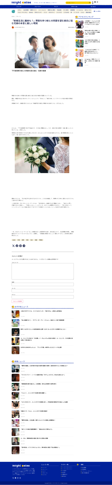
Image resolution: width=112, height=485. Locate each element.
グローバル (74, 6)
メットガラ (59, 12)
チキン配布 (65, 10)
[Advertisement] (43, 84)
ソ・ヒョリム (80, 10)
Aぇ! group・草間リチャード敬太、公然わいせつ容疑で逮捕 (92, 60)
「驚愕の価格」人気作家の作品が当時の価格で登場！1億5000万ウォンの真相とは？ (44, 366)
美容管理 (73, 10)
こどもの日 (66, 12)
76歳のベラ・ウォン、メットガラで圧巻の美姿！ (34, 411)
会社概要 (84, 467)
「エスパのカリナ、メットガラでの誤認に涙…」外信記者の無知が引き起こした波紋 (44, 402)
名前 (13, 282)
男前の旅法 (88, 12)
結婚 (36, 240)
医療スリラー (33, 10)
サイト (13, 294)
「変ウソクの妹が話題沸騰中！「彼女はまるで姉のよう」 (37, 429)
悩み (32, 240)
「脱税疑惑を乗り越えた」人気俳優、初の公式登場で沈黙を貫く (39, 384)
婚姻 (23, 240)
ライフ (56, 6)
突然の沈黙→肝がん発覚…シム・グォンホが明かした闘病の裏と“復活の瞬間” (92, 32)
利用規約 (84, 469)
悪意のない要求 (51, 10)
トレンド (18, 6)
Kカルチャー (52, 12)
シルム (82, 12)
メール (13, 288)
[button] (13, 246)
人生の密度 (25, 10)
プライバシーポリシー (87, 471)
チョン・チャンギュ (22, 12)
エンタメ (93, 6)
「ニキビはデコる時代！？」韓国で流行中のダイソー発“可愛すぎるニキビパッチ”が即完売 (92, 52)
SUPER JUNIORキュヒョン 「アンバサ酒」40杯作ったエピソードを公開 (41, 347)
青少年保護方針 (85, 473)
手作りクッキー (38, 12)
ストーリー (38, 6)
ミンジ (45, 12)
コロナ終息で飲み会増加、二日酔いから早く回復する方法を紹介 (92, 41)
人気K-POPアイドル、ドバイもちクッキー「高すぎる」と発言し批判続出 (41, 311)
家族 (27, 240)
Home (13, 16)
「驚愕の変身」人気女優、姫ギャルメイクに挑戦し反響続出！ (38, 420)
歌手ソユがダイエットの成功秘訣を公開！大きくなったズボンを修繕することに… (44, 329)
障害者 (40, 240)
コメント (15, 262)
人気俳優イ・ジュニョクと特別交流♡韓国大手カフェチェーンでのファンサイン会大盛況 (92, 23)
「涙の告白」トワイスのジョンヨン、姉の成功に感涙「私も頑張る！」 (40, 447)
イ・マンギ (76, 12)
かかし (19, 10)
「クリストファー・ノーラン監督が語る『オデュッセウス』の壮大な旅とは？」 (43, 375)
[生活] (14, 240)
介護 (19, 240)
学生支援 (59, 10)
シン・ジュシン (42, 10)
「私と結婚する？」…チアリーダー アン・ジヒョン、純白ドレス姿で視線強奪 (42, 320)
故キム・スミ (88, 10)
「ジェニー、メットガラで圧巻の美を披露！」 (34, 393)
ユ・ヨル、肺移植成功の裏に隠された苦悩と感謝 (34, 438)
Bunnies (31, 12)
